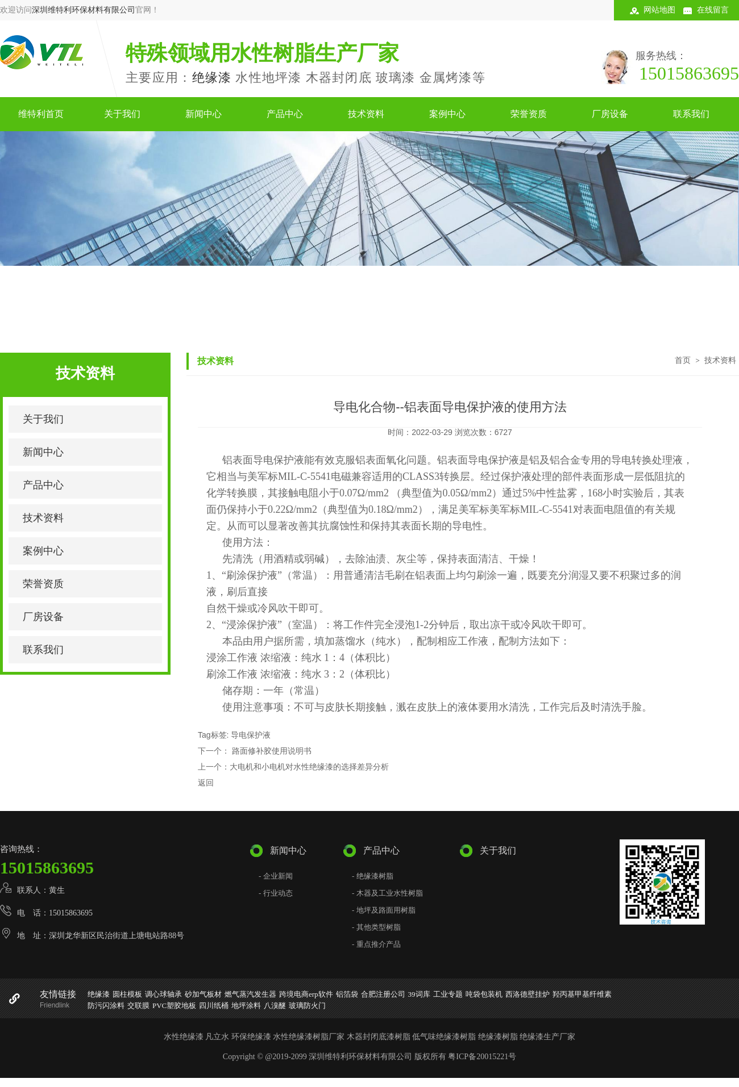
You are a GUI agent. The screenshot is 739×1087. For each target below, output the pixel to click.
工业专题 (448, 994)
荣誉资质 (528, 114)
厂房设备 (610, 114)
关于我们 (122, 114)
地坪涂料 (246, 1005)
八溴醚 (275, 1005)
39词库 (419, 994)
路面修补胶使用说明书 (271, 750)
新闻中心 (203, 114)
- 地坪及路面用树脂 (384, 910)
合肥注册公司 (383, 994)
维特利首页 (41, 114)
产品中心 (285, 114)
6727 (503, 432)
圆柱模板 (127, 994)
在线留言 (713, 10)
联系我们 (691, 114)
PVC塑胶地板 (174, 1005)
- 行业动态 (276, 893)
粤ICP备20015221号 (482, 1056)
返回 (206, 782)
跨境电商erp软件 (306, 994)
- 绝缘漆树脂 (372, 876)
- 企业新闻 (276, 876)
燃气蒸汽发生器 (250, 994)
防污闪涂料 (106, 1005)
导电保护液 (251, 734)
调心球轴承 (163, 994)
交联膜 (138, 1005)
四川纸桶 (214, 1005)
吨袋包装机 (484, 994)
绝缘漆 (212, 77)
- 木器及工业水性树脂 (387, 893)
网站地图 (659, 10)
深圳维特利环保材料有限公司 (83, 10)
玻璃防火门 (307, 1005)
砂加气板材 (203, 994)
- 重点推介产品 (376, 944)
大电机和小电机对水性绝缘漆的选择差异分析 (309, 766)
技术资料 (366, 114)
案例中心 (447, 114)
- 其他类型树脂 (376, 927)
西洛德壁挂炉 (527, 994)
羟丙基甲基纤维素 (582, 994)
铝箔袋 (347, 994)
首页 (683, 360)
